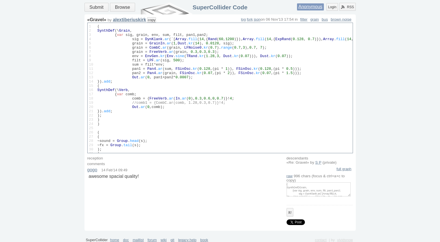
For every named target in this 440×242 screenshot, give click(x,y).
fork (250, 19)
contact (320, 240)
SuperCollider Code (219, 7)
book (204, 240)
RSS (347, 7)
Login (332, 7)
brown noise (341, 19)
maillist (138, 240)
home (114, 240)
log (243, 19)
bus (325, 19)
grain (314, 19)
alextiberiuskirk (129, 19)
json (257, 19)
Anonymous (310, 6)
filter (303, 19)
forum (152, 240)
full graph (344, 169)
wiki (163, 240)
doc (126, 240)
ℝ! (290, 213)
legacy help (187, 240)
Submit (97, 7)
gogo (92, 169)
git (172, 240)
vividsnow (345, 240)
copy (151, 20)
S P (318, 162)
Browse (122, 7)
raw (290, 176)
